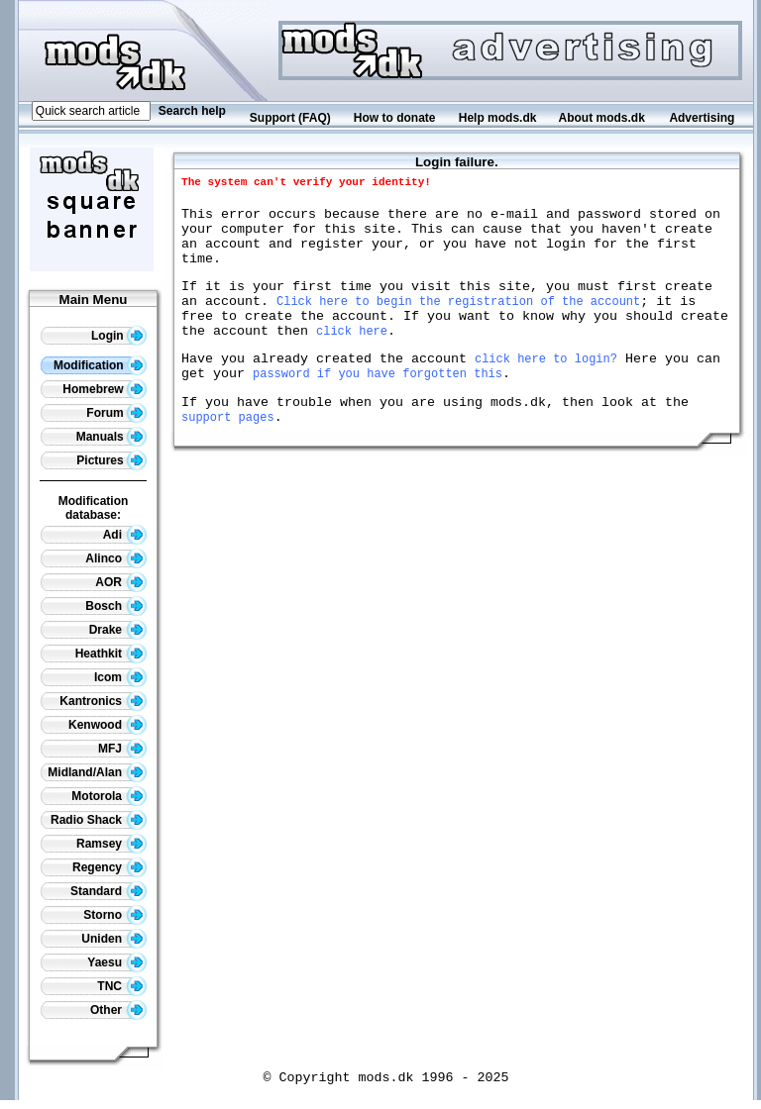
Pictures (111, 460)
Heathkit (111, 653)
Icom (120, 677)
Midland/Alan (97, 772)
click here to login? (546, 387)
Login (119, 336)
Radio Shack (99, 820)
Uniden (114, 939)
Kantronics (103, 701)
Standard (108, 891)
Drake (118, 630)
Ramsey (111, 844)
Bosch (116, 606)
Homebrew (104, 389)
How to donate (395, 118)
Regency (109, 867)
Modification (100, 365)
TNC (122, 986)
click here (351, 357)
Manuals (111, 437)
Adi (125, 535)
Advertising (701, 118)
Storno (115, 915)
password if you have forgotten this (377, 405)
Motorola (109, 796)
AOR (121, 582)
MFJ (122, 749)
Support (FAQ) (290, 118)
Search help (192, 111)
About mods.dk (602, 118)
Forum (116, 413)
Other (118, 1010)
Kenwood (107, 725)
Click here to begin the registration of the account (458, 321)
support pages (227, 455)
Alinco (116, 558)
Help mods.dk (498, 118)
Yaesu (117, 962)
